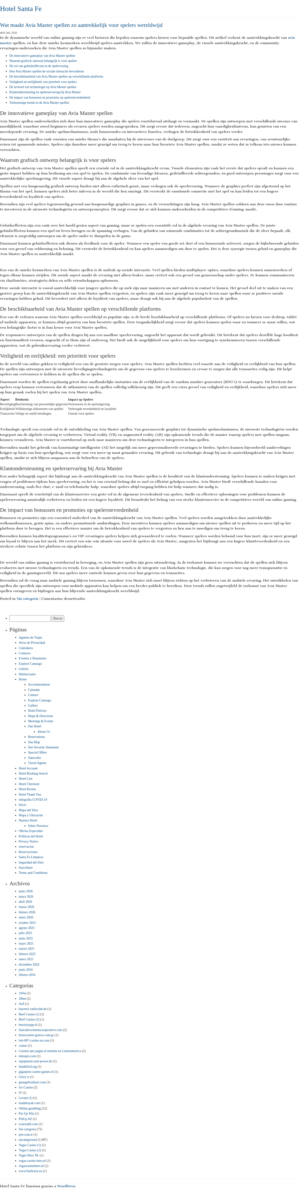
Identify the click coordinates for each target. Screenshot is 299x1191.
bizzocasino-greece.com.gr (36, 1035)
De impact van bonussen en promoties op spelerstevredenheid (49, 97)
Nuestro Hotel (28, 820)
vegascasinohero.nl (31, 1166)
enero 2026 (26, 917)
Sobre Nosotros (38, 826)
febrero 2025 (27, 954)
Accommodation (39, 684)
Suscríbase (26, 867)
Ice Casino (25, 1087)
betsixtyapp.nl (28, 1025)
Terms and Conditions (33, 873)
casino (23, 1045)
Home (23, 679)
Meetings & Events (40, 721)
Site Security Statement (43, 747)
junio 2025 (26, 938)
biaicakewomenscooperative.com (40, 1030)
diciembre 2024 (29, 964)
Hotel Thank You (30, 794)
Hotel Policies (37, 710)
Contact (33, 695)
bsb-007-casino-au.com (34, 1040)
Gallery (33, 705)
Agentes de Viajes (30, 637)
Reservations (36, 737)
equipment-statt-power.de (35, 1061)
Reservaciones (28, 852)
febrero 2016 (27, 975)
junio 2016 (26, 969)
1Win (22, 993)
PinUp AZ (25, 1119)
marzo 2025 (26, 948)
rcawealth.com (28, 1124)
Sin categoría (27, 599)
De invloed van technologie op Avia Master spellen (42, 87)
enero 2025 (26, 959)
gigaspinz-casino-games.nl (36, 1072)
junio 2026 (26, 891)
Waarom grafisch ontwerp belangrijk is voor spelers (43, 61)
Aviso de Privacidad (32, 642)
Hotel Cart (25, 778)
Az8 (21, 1004)
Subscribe (34, 758)
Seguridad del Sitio (31, 862)
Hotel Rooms (27, 789)
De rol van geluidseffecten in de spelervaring (38, 66)
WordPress (66, 1186)
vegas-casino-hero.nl (32, 1161)
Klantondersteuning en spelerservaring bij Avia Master (45, 92)
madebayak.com (29, 1103)
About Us (43, 731)
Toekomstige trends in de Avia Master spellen (39, 102)
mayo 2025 (26, 943)
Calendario (26, 648)
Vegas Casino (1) (30, 1145)
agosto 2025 (27, 928)
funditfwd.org (28, 1066)
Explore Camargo (30, 663)
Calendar (34, 690)
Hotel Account (28, 768)
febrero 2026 (27, 912)
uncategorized (28, 1139)
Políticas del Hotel (31, 836)
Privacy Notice (28, 841)
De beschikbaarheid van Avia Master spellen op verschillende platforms (56, 76)
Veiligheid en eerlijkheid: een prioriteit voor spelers (43, 82)
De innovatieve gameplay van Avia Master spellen (42, 55)
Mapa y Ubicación (31, 815)
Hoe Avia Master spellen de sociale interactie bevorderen (46, 71)
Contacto (25, 653)
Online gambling (30, 1108)
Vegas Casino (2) (30, 1150)
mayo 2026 (26, 896)
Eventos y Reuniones (32, 658)
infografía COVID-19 (33, 799)
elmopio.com (27, 1056)
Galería (23, 669)
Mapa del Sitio (28, 810)
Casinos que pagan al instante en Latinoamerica (50, 1051)
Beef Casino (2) (29, 1019)
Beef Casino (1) (29, 1014)
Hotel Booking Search (33, 773)
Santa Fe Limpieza (31, 857)
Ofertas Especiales (31, 831)
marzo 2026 (26, 907)
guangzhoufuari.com (32, 1082)
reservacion (26, 846)
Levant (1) (25, 1098)
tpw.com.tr (26, 1134)
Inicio (22, 805)
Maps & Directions (40, 716)
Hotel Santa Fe (21, 8)
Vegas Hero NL (29, 1155)
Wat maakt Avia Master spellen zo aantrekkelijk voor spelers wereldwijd (81, 25)
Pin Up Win (26, 1113)
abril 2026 (25, 901)
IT (20, 1093)
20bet (22, 998)
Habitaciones (27, 674)
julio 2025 (25, 933)
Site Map (34, 742)
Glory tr (24, 1077)
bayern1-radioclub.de (32, 1009)
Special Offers (37, 752)
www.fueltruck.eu (30, 1171)
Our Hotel (34, 726)
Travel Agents (37, 763)
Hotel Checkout (29, 784)
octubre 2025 (27, 922)
